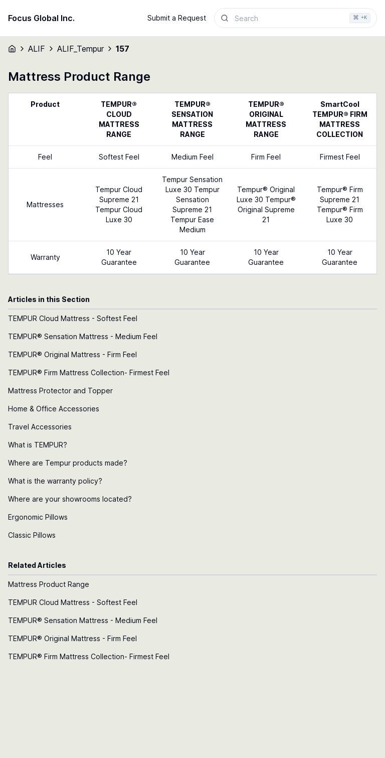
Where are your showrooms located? (70, 499)
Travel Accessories (40, 426)
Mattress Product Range (48, 584)
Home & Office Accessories (53, 408)
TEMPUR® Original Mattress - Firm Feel (72, 354)
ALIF (36, 49)
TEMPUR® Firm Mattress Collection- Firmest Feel (88, 372)
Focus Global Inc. (41, 18)
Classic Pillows (32, 535)
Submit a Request (176, 18)
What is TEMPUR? (37, 444)
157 (122, 49)
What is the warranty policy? (55, 481)
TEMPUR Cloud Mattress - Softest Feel (72, 318)
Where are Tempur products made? (67, 463)
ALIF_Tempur (80, 49)
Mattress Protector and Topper (60, 390)
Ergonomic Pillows (38, 517)
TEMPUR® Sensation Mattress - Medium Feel (82, 336)
